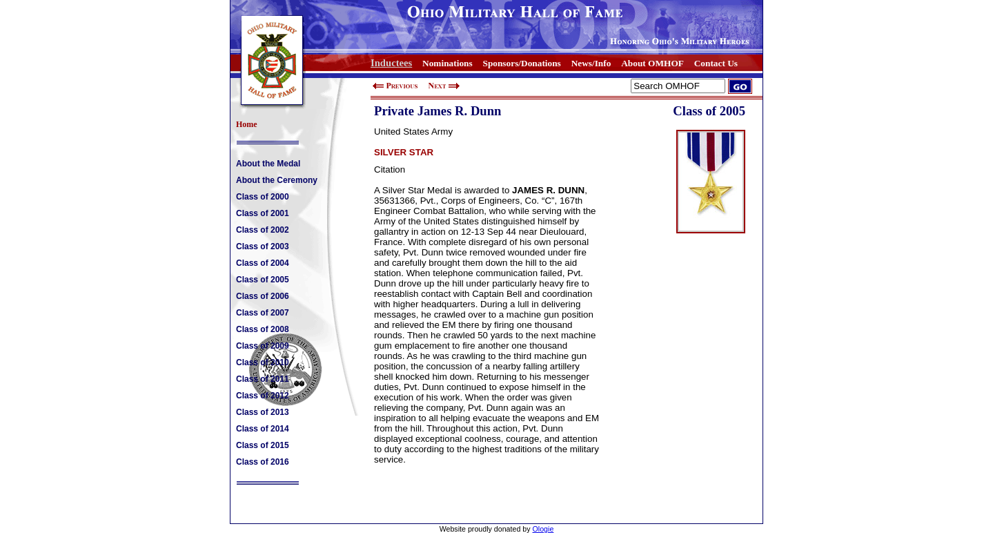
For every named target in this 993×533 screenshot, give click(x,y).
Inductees (391, 62)
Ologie (543, 529)
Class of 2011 (262, 379)
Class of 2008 (262, 329)
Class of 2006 (262, 296)
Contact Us (716, 63)
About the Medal (268, 163)
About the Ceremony (276, 180)
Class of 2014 (262, 429)
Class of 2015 (262, 445)
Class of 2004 (262, 263)
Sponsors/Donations (521, 63)
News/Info (591, 63)
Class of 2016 (262, 462)
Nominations (447, 63)
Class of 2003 (262, 246)
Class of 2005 (262, 279)
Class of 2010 (262, 362)
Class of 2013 (262, 412)
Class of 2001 (262, 213)
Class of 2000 (262, 197)
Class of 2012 (262, 395)
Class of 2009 (262, 346)
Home (246, 124)
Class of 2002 (262, 230)
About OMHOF (652, 63)
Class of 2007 (262, 313)
